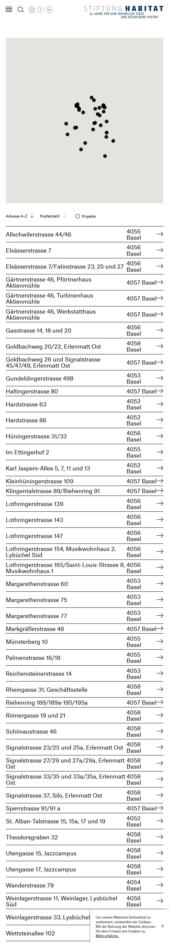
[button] (100, 115)
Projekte (89, 216)
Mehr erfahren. (107, 936)
